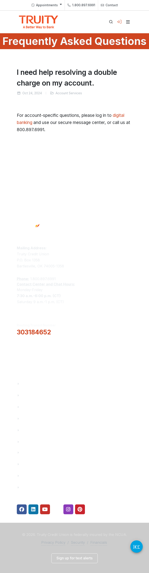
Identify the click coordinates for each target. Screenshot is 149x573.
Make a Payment (36, 464)
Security (78, 542)
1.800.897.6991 (81, 5)
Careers (28, 407)
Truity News (32, 395)
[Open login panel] (119, 22)
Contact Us (31, 430)
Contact (109, 5)
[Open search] (111, 22)
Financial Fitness (36, 452)
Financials (30, 441)
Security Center (35, 487)
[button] (39, 345)
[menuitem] (47, 5)
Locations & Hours (38, 358)
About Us (29, 383)
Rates (26, 475)
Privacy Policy (53, 542)
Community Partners (39, 418)
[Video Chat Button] (136, 546)
